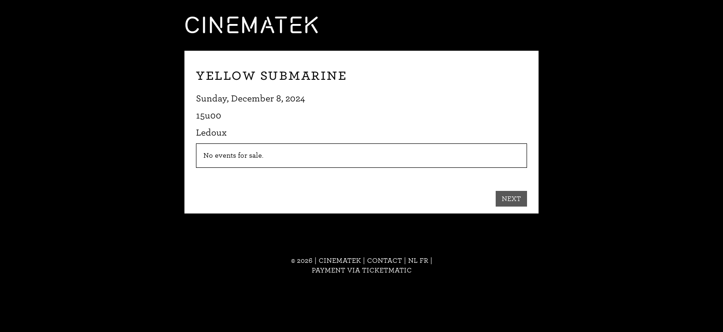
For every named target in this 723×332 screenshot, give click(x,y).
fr (424, 260)
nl (413, 260)
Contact (384, 260)
